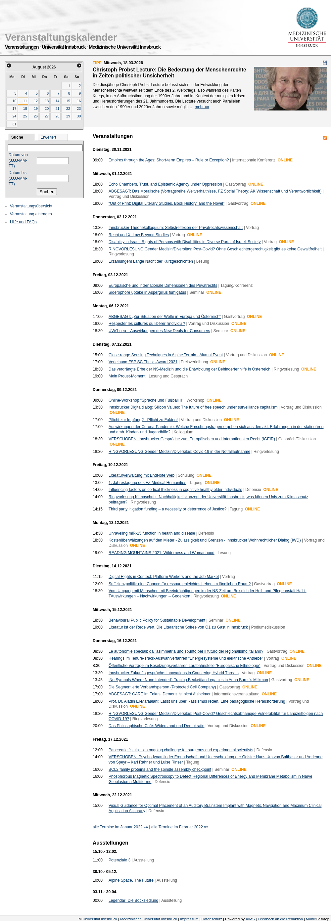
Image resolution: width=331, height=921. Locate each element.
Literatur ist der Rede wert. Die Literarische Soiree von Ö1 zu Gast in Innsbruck (178, 627)
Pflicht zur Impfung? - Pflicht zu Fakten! (143, 419)
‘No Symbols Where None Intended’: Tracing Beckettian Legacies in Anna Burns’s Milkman (188, 680)
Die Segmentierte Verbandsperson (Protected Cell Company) (162, 687)
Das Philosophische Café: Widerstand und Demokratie (156, 726)
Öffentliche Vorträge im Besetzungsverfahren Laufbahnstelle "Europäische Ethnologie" (184, 665)
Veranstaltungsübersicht (31, 206)
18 (25, 108)
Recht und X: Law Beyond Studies (139, 235)
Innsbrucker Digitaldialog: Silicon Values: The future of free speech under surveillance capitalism (193, 407)
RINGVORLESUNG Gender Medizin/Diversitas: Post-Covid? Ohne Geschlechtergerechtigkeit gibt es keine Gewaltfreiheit (215, 249)
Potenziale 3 (119, 860)
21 (58, 108)
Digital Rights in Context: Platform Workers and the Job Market (164, 576)
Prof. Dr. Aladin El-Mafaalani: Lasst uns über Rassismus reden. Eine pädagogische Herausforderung (197, 701)
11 (25, 101)
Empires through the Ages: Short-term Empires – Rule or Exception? (169, 160)
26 (36, 116)
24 (14, 116)
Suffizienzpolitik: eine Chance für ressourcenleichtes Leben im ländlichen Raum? (180, 584)
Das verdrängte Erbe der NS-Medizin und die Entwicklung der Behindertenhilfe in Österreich (189, 369)
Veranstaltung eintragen (31, 214)
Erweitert (48, 137)
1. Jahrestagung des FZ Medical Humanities (147, 482)
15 (68, 101)
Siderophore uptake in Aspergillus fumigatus (147, 292)
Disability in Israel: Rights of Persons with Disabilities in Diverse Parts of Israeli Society (185, 242)
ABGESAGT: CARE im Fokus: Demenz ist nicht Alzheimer (160, 694)
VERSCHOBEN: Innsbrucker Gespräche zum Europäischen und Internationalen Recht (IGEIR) (192, 439)
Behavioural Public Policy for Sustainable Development (157, 620)
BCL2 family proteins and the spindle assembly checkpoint (160, 769)
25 (25, 116)
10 (14, 101)
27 (47, 116)
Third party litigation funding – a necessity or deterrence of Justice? (167, 509)
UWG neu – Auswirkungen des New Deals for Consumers (159, 331)
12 (36, 101)
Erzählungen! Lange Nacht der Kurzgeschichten (151, 261)
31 (14, 124)
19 (36, 108)
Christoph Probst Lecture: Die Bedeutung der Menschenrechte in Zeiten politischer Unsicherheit (169, 72)
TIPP (97, 63)
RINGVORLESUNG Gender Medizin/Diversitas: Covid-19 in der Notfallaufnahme (179, 451)
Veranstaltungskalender (61, 37)
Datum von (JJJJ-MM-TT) (18, 160)
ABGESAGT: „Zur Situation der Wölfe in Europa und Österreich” (165, 316)
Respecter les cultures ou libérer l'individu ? (147, 323)
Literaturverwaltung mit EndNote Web (141, 475)
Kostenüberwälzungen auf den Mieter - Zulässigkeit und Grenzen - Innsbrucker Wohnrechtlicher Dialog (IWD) (205, 540)
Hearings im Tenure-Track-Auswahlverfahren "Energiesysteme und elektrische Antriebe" (186, 658)
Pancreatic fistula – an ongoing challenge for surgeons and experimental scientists (181, 750)
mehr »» (202, 107)
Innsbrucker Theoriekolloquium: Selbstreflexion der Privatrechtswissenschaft (176, 227)
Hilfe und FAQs (23, 222)
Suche (17, 137)
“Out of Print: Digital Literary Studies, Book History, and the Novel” (166, 203)
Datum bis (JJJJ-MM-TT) (18, 178)
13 (47, 101)
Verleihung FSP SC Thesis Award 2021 (143, 362)
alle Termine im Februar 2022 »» (180, 827)
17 (14, 108)
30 (79, 116)
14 (58, 101)
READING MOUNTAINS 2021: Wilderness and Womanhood (161, 552)
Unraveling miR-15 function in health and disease (152, 533)
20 (47, 108)
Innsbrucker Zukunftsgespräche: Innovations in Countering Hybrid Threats (174, 673)
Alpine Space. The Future (131, 880)
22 (68, 108)
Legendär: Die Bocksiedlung (133, 900)
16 (79, 101)
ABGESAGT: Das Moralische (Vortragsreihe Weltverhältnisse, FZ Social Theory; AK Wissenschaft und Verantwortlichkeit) (215, 191)
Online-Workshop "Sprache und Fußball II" (146, 400)
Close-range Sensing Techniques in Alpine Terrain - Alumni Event (166, 355)
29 (68, 116)
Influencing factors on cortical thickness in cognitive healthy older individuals (175, 489)
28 (58, 116)
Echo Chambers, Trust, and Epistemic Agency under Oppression (165, 184)
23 (79, 108)
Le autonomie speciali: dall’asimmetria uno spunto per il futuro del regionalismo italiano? (186, 651)
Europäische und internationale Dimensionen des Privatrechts (163, 285)
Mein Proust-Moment (127, 376)
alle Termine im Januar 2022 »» (120, 827)
